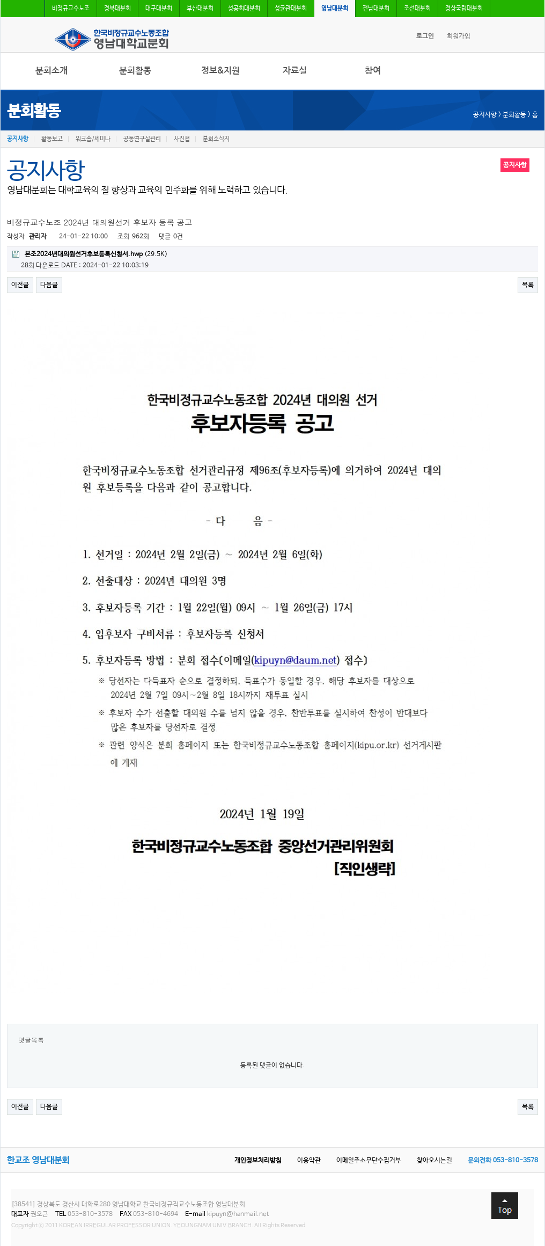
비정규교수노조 (71, 8)
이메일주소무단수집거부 (368, 1160)
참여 (373, 71)
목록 (528, 285)
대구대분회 (158, 8)
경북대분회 (117, 8)
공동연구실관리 (142, 139)
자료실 (295, 71)
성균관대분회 (291, 8)
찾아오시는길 (434, 1160)
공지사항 (17, 139)
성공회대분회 (244, 8)
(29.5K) (89, 254)
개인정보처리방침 (258, 1160)
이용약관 (309, 1160)
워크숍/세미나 (93, 139)
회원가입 (458, 36)
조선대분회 (417, 8)
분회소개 (51, 71)
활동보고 (52, 139)
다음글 (49, 285)
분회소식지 (216, 139)
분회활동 (135, 71)
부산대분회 (200, 8)
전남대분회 (376, 8)
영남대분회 (334, 8)
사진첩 (182, 139)
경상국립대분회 (464, 8)
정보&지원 (220, 71)
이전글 (20, 285)
